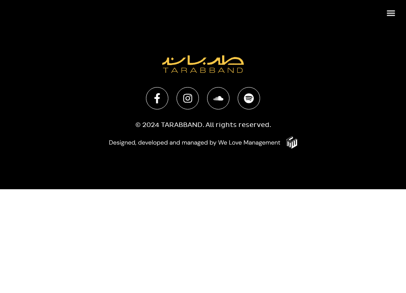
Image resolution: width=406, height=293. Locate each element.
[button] (391, 13)
